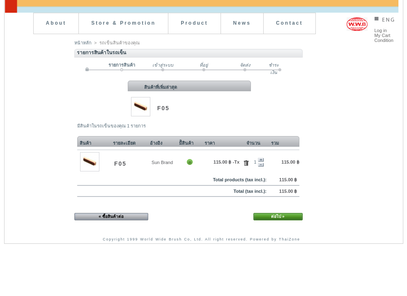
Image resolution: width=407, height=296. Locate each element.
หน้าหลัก (83, 42)
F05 (163, 108)
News (242, 23)
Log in (381, 30)
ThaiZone (289, 239)
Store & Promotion (123, 23)
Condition (384, 40)
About (56, 23)
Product (194, 23)
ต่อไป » (277, 216)
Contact (289, 23)
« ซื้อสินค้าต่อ (111, 216)
